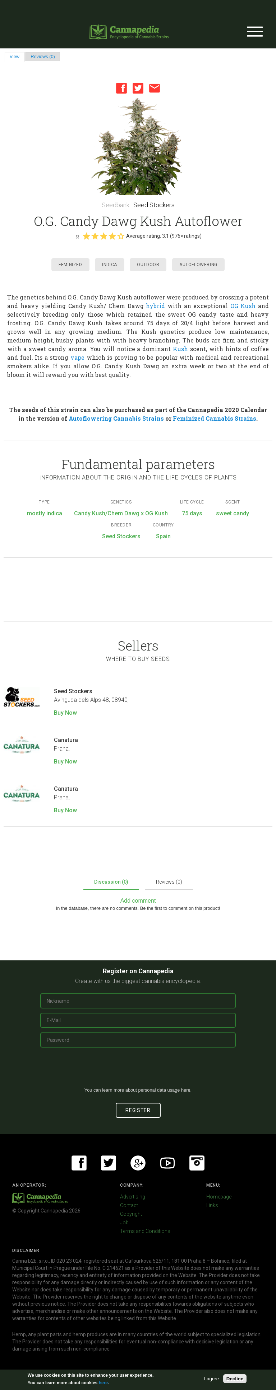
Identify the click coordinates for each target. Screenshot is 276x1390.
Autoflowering (198, 264)
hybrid (155, 305)
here (185, 1090)
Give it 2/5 (94, 236)
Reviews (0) (43, 56)
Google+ (138, 1163)
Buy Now (65, 712)
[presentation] (138, 1070)
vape (77, 357)
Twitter (138, 88)
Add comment (138, 901)
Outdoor (148, 264)
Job (124, 1222)
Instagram (197, 1163)
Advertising (132, 1197)
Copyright (131, 1214)
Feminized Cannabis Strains (214, 418)
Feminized (70, 264)
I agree (211, 1378)
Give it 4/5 (112, 236)
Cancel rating (77, 236)
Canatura (66, 740)
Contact (129, 1205)
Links (212, 1205)
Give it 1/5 (86, 236)
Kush (180, 349)
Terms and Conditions (145, 1231)
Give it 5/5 (120, 236)
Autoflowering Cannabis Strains (116, 418)
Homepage (218, 1197)
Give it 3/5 (103, 236)
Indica (109, 264)
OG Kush (243, 305)
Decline (234, 1378)
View (17, 56)
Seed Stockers (154, 205)
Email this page (154, 88)
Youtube (167, 1163)
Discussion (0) (111, 882)
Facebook (121, 88)
